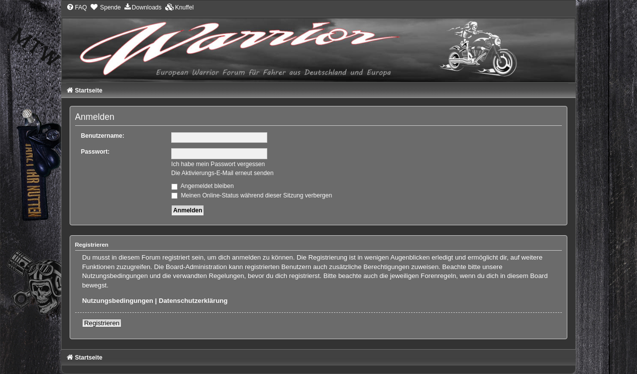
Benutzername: (102, 135)
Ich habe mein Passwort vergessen (218, 164)
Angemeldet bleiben (202, 186)
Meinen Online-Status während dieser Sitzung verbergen (251, 195)
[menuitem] (76, 7)
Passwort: (95, 151)
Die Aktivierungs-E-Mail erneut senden (222, 173)
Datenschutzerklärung (193, 300)
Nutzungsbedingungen (117, 300)
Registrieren (101, 323)
